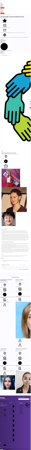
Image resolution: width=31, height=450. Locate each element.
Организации (2, 4)
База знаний (1, 6)
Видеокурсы (1, 12)
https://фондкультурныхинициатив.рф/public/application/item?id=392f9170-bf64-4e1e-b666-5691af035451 (16, 37)
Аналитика (1, 11)
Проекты (1, 5)
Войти (2, 13)
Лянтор (1, 41)
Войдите (20, 269)
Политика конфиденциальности (4, 409)
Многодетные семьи (2, 42)
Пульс (1, 8)
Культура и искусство (3, 40)
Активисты (1, 10)
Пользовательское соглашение (4, 415)
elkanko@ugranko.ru (2, 406)
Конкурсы (1, 3)
